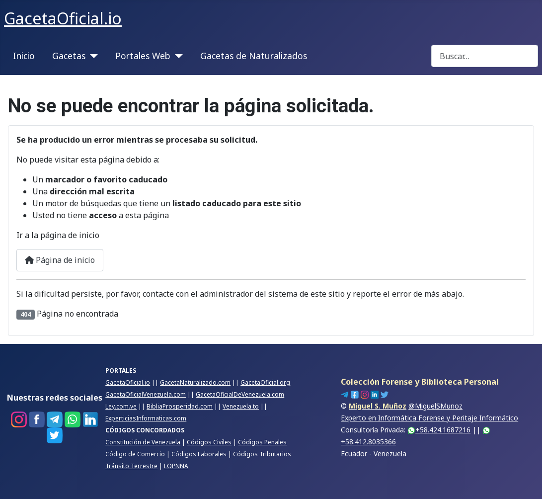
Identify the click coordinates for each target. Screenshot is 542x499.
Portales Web (142, 56)
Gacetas (68, 56)
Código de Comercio (135, 454)
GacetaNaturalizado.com (195, 382)
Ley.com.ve (121, 406)
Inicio (24, 56)
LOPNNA (176, 466)
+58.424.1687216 (438, 429)
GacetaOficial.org (265, 382)
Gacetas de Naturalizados (253, 56)
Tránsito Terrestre (131, 466)
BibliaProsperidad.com (180, 406)
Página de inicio (60, 259)
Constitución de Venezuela (142, 442)
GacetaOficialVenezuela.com (145, 394)
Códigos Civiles (209, 442)
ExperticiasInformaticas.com (145, 418)
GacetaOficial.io (127, 382)
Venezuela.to (241, 406)
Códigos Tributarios (262, 454)
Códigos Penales (262, 442)
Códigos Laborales (199, 454)
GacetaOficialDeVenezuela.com (240, 394)
